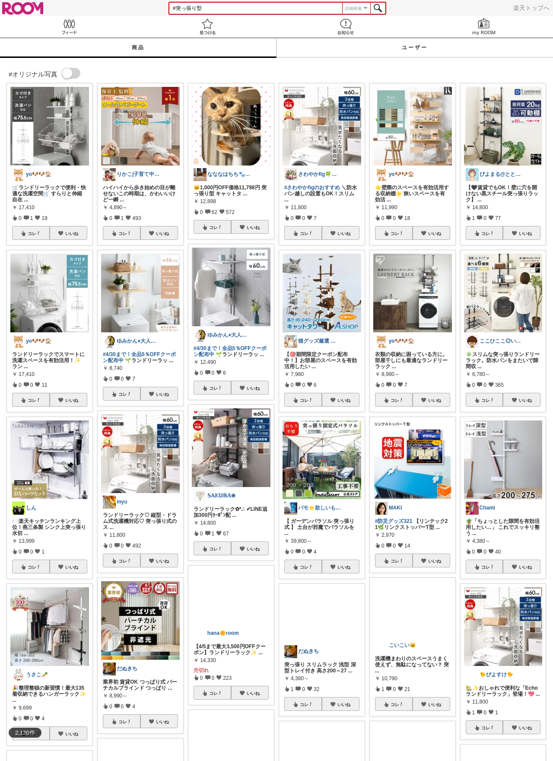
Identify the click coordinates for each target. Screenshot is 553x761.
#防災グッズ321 (394, 521)
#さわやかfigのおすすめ (312, 188)
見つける (207, 26)
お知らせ (345, 26)
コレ (34, 233)
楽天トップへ (531, 7)
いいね (71, 233)
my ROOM (484, 26)
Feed (69, 26)
